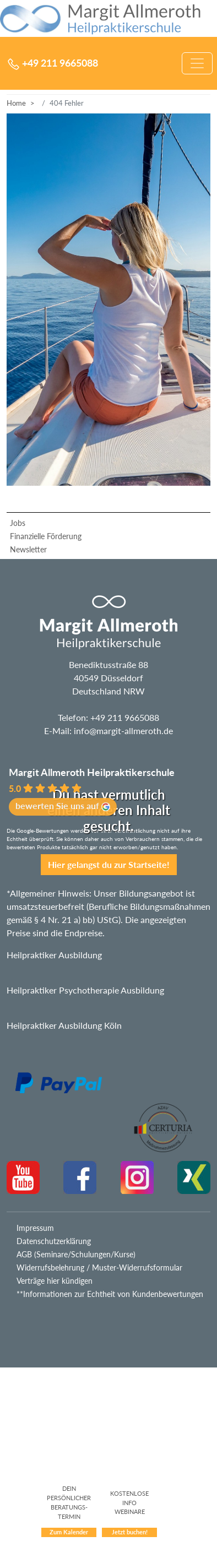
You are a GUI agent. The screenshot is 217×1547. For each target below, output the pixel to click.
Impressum (35, 1228)
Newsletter (28, 549)
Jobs (17, 523)
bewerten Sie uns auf (62, 805)
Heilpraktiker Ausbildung (54, 954)
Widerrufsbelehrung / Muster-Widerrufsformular (99, 1267)
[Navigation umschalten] (197, 63)
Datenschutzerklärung (54, 1241)
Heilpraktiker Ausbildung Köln (64, 1025)
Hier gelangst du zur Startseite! (109, 864)
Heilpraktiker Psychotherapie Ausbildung (85, 990)
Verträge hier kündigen (55, 1280)
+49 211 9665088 (124, 717)
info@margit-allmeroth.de (123, 730)
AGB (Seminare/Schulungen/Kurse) (76, 1254)
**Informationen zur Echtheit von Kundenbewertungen (110, 1294)
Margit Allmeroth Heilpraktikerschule (92, 772)
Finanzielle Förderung (46, 536)
